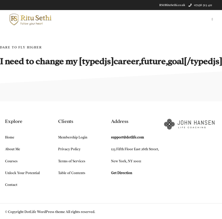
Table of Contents (71, 173)
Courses (11, 161)
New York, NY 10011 (126, 161)
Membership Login (72, 137)
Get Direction (121, 173)
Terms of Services (71, 161)
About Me (12, 149)
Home (9, 137)
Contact (11, 184)
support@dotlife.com (127, 137)
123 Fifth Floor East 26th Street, (135, 149)
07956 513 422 (200, 5)
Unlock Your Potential (22, 173)
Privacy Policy (69, 149)
